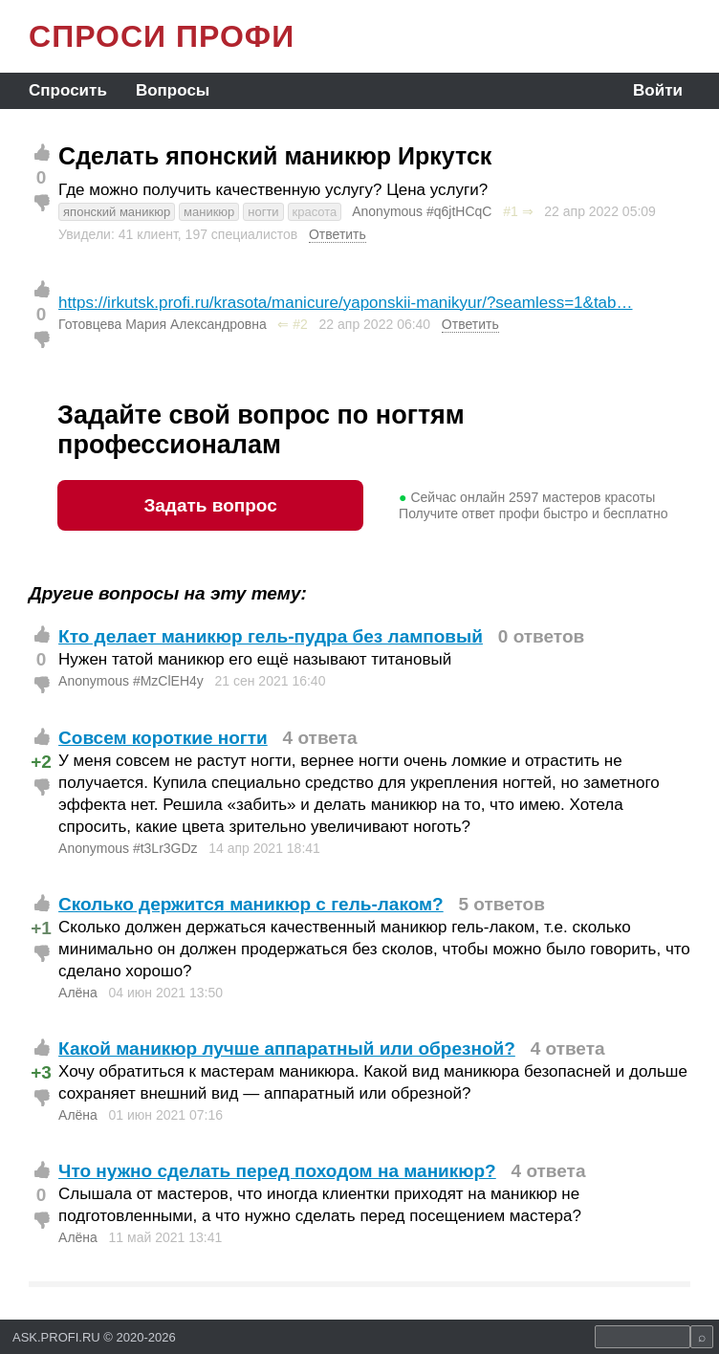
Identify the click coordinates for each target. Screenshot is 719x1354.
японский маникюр (116, 212)
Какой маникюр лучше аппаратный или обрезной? (286, 1048)
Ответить (337, 234)
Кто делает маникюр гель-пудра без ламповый (270, 636)
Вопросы (172, 90)
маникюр (209, 212)
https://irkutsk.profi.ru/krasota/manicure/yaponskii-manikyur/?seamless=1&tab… (345, 303)
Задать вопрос (209, 505)
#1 (510, 211)
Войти (658, 90)
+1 (41, 928)
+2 (41, 762)
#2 (300, 324)
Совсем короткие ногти (163, 738)
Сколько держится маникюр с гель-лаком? (251, 904)
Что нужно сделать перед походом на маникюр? (277, 1171)
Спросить (68, 90)
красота (315, 212)
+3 (41, 1072)
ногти (263, 212)
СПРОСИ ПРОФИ (161, 36)
